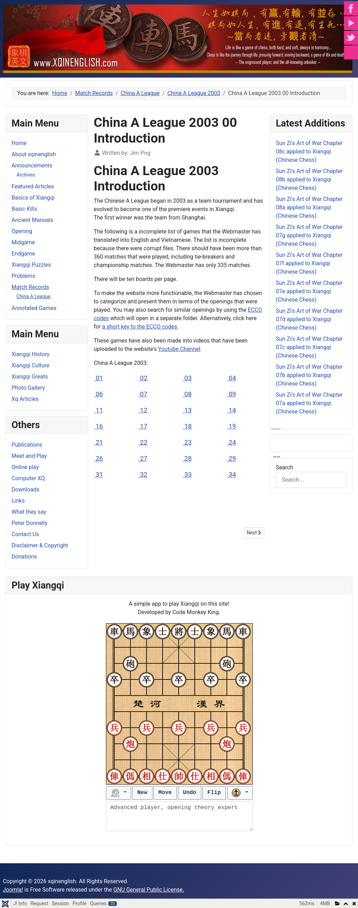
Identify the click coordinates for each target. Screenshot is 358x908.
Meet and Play (29, 456)
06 (98, 394)
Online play (25, 467)
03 (187, 378)
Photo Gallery (28, 387)
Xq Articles (25, 399)
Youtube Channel (179, 349)
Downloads (25, 489)
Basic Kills (24, 209)
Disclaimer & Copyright (40, 545)
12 (143, 410)
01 (98, 378)
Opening (22, 231)
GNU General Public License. (148, 889)
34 (231, 474)
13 (187, 410)
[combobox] (311, 480)
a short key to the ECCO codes (139, 326)
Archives (25, 175)
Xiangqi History (30, 354)
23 (187, 442)
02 (143, 378)
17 (143, 426)
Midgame (23, 242)
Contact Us (25, 534)
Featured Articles (33, 186)
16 (98, 426)
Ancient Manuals (32, 220)
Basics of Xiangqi (33, 197)
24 (231, 442)
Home (19, 143)
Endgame (23, 253)
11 (98, 410)
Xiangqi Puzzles (31, 264)
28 (187, 458)
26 (98, 458)
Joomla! (13, 889)
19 (231, 426)
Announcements (32, 165)
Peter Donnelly (30, 523)
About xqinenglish (34, 154)
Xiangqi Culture (30, 365)
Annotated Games (34, 308)
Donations (24, 556)
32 (143, 474)
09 (231, 394)
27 (143, 458)
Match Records (30, 287)
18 (187, 426)
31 (98, 474)
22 (143, 442)
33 (187, 474)
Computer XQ (28, 478)
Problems (23, 276)
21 (98, 442)
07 (143, 394)
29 (231, 458)
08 (187, 394)
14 (231, 410)
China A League (33, 296)
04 (231, 378)
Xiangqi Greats (30, 376)
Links (18, 500)
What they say (29, 512)
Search (284, 467)
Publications (27, 444)
